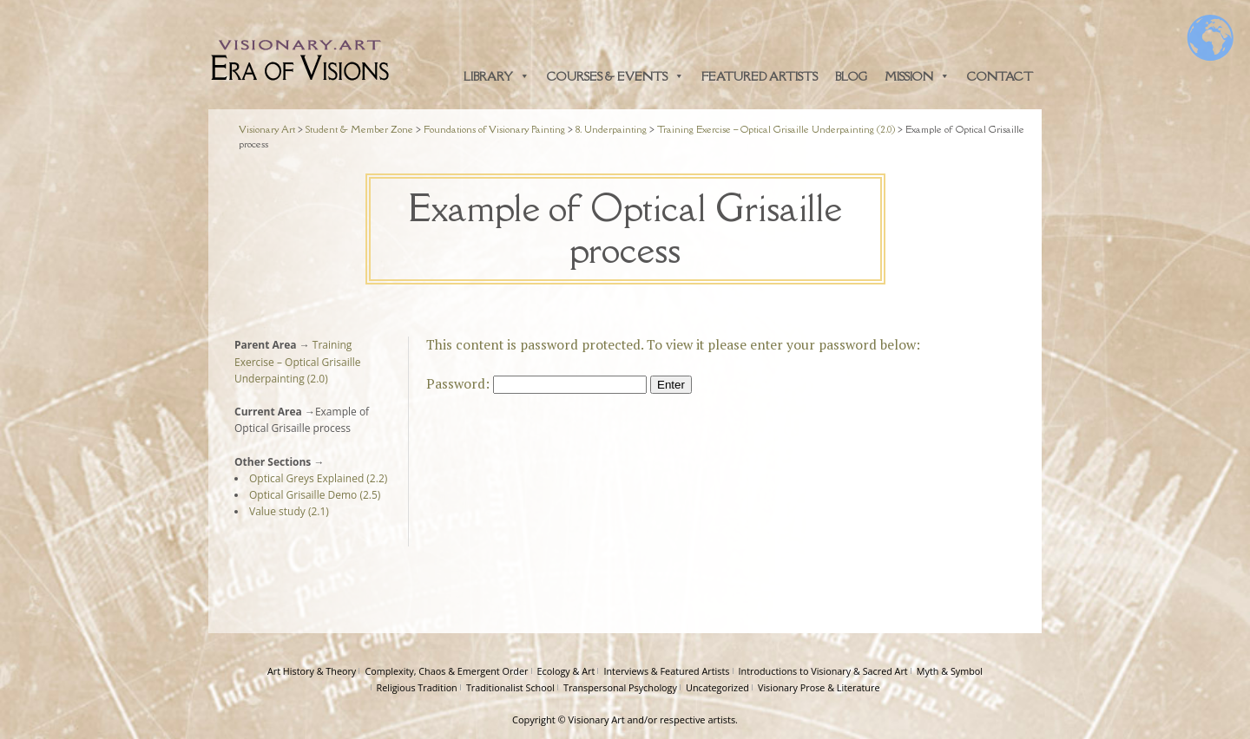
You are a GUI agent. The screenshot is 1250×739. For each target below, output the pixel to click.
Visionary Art (597, 719)
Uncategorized (717, 687)
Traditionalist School (510, 687)
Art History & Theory (311, 670)
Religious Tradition (417, 687)
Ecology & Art (566, 670)
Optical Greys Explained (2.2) (318, 478)
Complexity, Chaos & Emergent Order (446, 670)
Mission (917, 76)
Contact (1000, 76)
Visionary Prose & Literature (819, 687)
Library (497, 76)
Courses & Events (615, 76)
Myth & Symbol (950, 670)
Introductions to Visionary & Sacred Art (823, 670)
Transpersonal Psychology (620, 687)
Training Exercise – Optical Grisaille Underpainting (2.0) (297, 361)
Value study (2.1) (289, 511)
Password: (536, 383)
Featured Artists (759, 76)
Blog (851, 76)
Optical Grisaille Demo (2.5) (314, 494)
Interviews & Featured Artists (666, 670)
